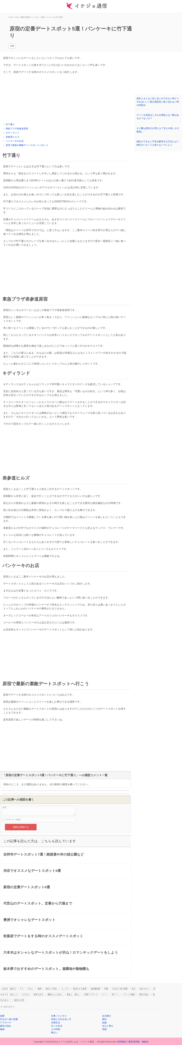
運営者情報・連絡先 (138, 1041)
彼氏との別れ (51, 989)
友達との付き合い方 (61, 1019)
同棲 (106, 989)
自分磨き (106, 1016)
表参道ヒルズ (12, 137)
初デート (115, 994)
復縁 (40, 989)
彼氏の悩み (144, 994)
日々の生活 (56, 1026)
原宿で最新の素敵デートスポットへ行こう (27, 145)
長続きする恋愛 (79, 989)
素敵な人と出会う (55, 994)
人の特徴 (55, 1029)
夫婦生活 (55, 1022)
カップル (65, 989)
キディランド (12, 132)
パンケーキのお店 (15, 141)
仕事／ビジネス (59, 1016)
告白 (134, 989)
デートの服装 (129, 994)
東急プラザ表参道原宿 (17, 128)
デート (105, 994)
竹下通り (10, 124)
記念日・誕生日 (9, 989)
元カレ (31, 989)
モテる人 (26, 994)
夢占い (54, 1032)
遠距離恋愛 (95, 989)
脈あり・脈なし (73, 994)
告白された (144, 989)
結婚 (104, 1022)
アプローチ (5, 1022)
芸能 (104, 1029)
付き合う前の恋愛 (120, 989)
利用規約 (122, 1041)
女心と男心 (107, 1026)
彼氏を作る (38, 994)
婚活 (104, 1019)
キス (22, 989)
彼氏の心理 (19, 1000)
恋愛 (12, 46)
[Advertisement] (65, 98)
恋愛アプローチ (91, 994)
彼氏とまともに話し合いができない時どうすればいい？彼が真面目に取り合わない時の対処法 (157, 101)
